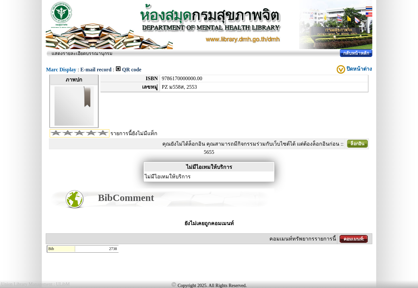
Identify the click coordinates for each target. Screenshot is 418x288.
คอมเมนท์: (354, 239)
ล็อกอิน (357, 143)
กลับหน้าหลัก (356, 53)
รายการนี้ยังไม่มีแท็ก (133, 133)
